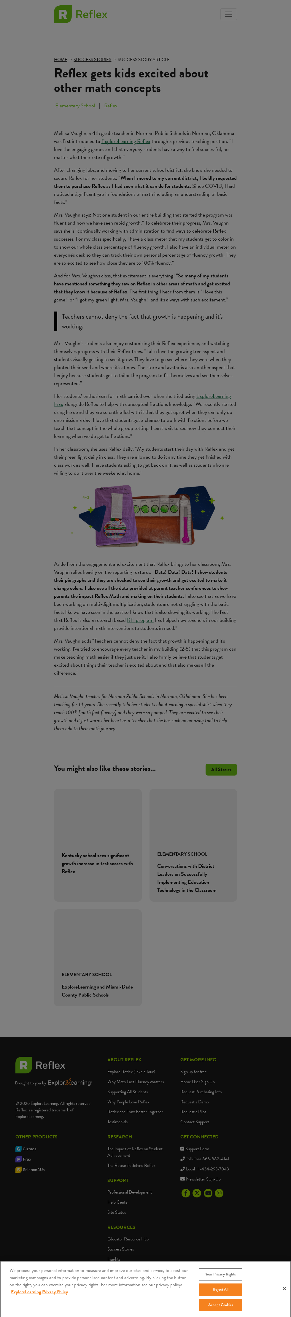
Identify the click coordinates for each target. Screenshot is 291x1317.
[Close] (284, 1293)
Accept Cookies (220, 1310)
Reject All (220, 1294)
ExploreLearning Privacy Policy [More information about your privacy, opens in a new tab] (39, 1296)
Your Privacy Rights (220, 1279)
